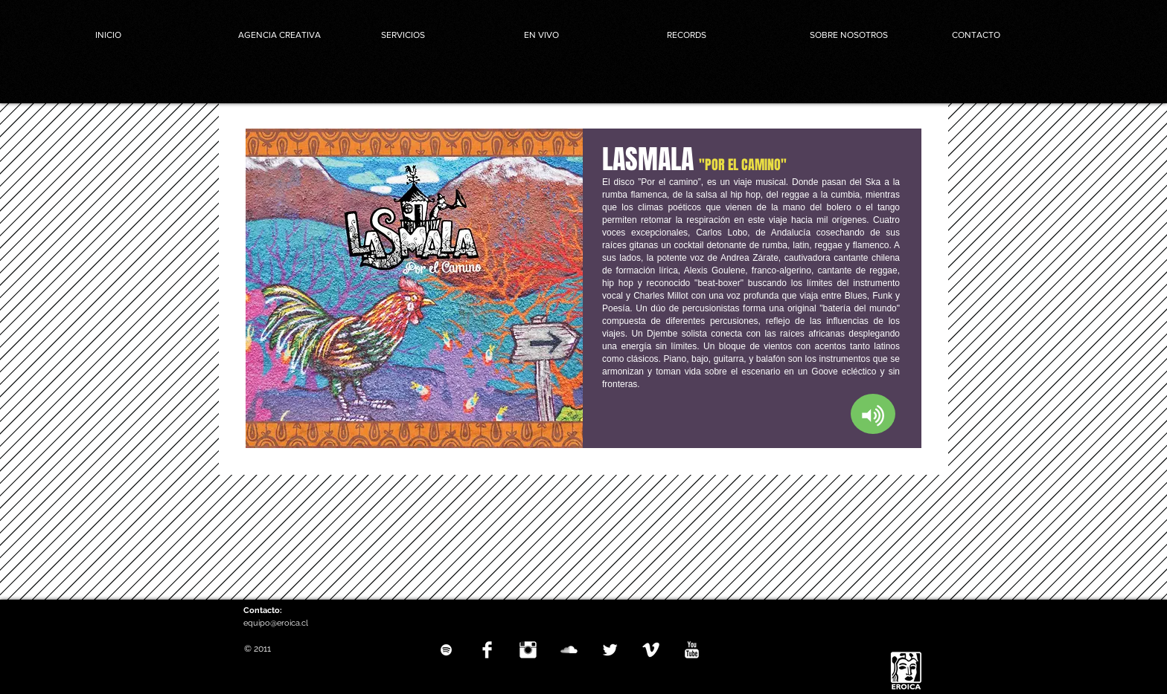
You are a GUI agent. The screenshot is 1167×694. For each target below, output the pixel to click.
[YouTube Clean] (691, 649)
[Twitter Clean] (609, 649)
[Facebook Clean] (487, 649)
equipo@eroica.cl (275, 623)
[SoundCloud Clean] (569, 649)
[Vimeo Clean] (650, 649)
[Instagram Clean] (528, 649)
